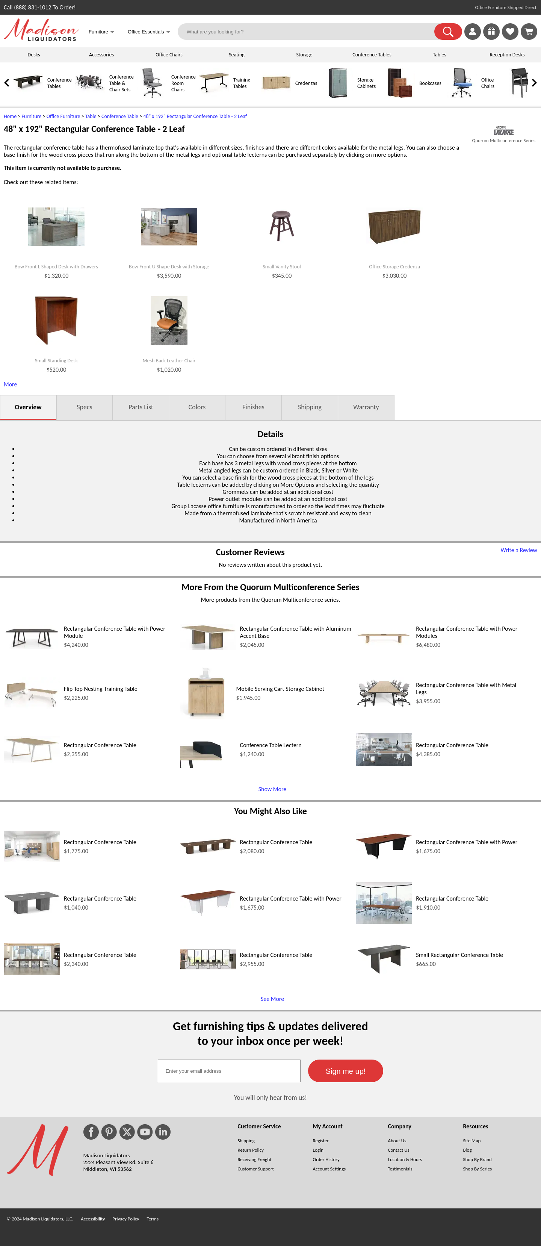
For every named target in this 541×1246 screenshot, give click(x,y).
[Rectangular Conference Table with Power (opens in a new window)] (384, 857)
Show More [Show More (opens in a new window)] (272, 789)
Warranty (366, 407)
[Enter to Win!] (491, 37)
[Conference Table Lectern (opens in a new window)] (208, 765)
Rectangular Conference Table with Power (466, 842)
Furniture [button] (101, 32)
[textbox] (229, 1071)
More (10, 384)
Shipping (310, 407)
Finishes (253, 407)
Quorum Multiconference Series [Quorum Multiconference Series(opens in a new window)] (503, 140)
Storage (304, 54)
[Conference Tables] (28, 96)
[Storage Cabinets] (338, 96)
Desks (34, 54)
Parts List (140, 407)
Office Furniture (63, 116)
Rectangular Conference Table (100, 745)
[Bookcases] (400, 96)
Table (91, 116)
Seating (237, 54)
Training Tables (241, 83)
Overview (28, 407)
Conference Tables (371, 54)
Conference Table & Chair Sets (121, 83)
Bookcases (430, 83)
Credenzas (306, 83)
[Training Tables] (214, 96)
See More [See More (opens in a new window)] (272, 998)
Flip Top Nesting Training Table (101, 688)
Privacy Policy (125, 1219)
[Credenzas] (276, 96)
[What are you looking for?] (311, 31)
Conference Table (119, 116)
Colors (197, 407)
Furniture (32, 116)
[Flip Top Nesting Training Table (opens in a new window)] (32, 706)
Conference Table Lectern (271, 745)
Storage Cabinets (366, 83)
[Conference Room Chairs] (152, 96)
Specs (84, 407)
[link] (529, 31)
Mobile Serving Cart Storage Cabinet (280, 688)
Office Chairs (169, 54)
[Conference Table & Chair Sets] (90, 96)
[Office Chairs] (462, 96)
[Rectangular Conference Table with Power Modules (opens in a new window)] (384, 650)
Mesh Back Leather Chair (169, 361)
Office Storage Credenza (394, 267)
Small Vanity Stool (282, 267)
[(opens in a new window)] (503, 131)
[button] (448, 31)
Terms (153, 1219)
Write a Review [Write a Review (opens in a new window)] (518, 550)
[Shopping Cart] (529, 31)
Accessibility (93, 1219)
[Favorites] (510, 37)
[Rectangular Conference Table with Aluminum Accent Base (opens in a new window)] (208, 647)
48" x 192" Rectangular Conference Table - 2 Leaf (195, 116)
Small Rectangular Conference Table (459, 954)
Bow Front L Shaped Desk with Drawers (56, 267)
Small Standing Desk (56, 361)
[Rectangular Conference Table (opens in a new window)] (32, 761)
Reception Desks (507, 54)
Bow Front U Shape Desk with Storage (169, 267)
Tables (439, 54)
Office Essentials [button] (149, 32)
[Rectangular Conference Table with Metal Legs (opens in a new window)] (384, 706)
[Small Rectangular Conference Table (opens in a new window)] (384, 973)
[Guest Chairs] (524, 96)
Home (10, 116)
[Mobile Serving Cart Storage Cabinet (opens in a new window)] (206, 717)
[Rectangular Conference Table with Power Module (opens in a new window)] (32, 647)
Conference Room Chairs (183, 83)
